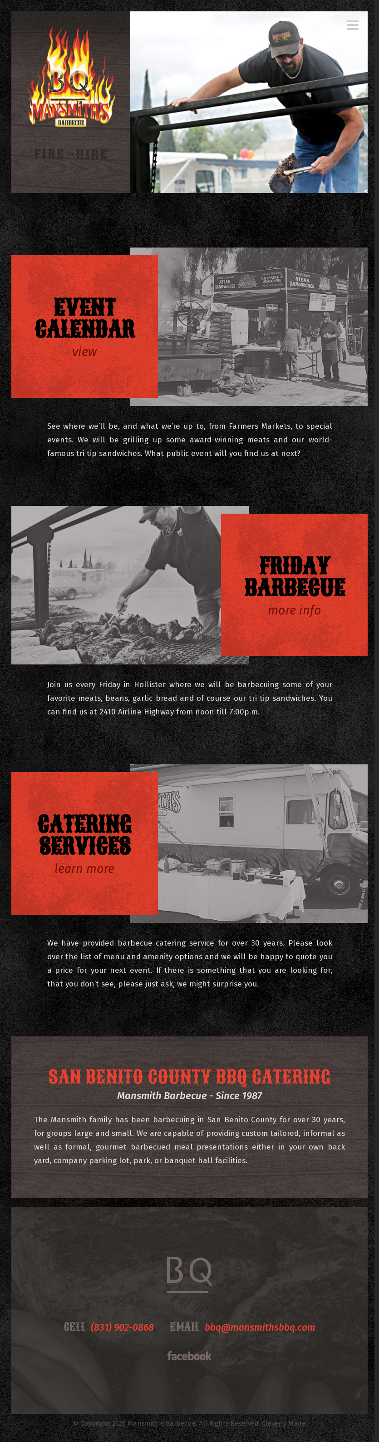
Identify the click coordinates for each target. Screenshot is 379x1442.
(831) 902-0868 (122, 1327)
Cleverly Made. (284, 1423)
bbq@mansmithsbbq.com (260, 1327)
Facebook (189, 1355)
